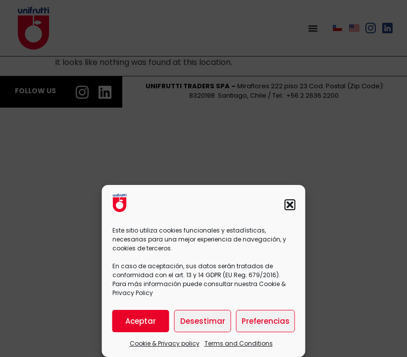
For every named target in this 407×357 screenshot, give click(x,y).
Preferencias (266, 321)
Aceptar (140, 321)
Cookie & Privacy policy (165, 343)
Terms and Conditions (238, 343)
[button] (290, 205)
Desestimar (202, 321)
